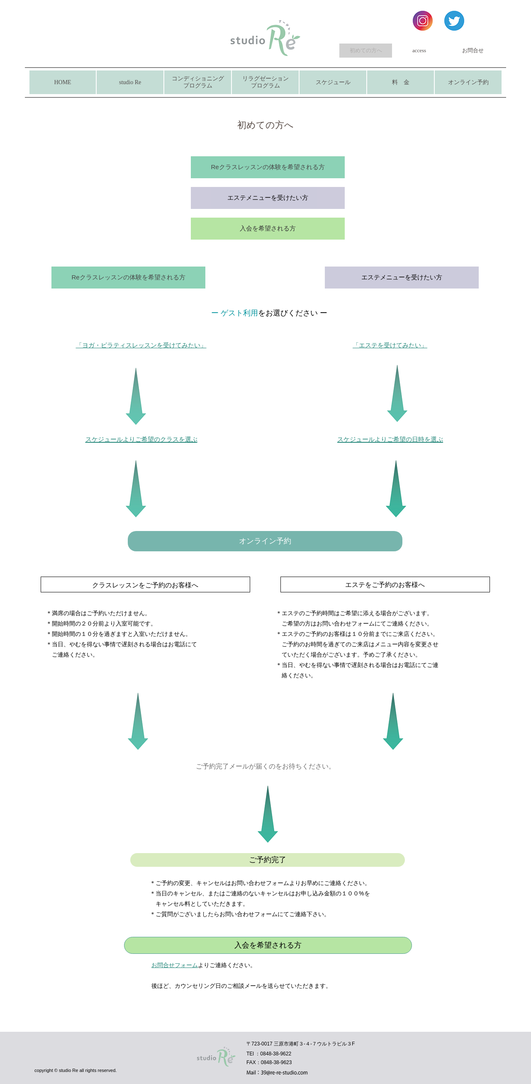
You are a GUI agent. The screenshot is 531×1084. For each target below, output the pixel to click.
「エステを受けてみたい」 (390, 345)
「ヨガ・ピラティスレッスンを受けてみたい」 (141, 345)
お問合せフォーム (174, 965)
